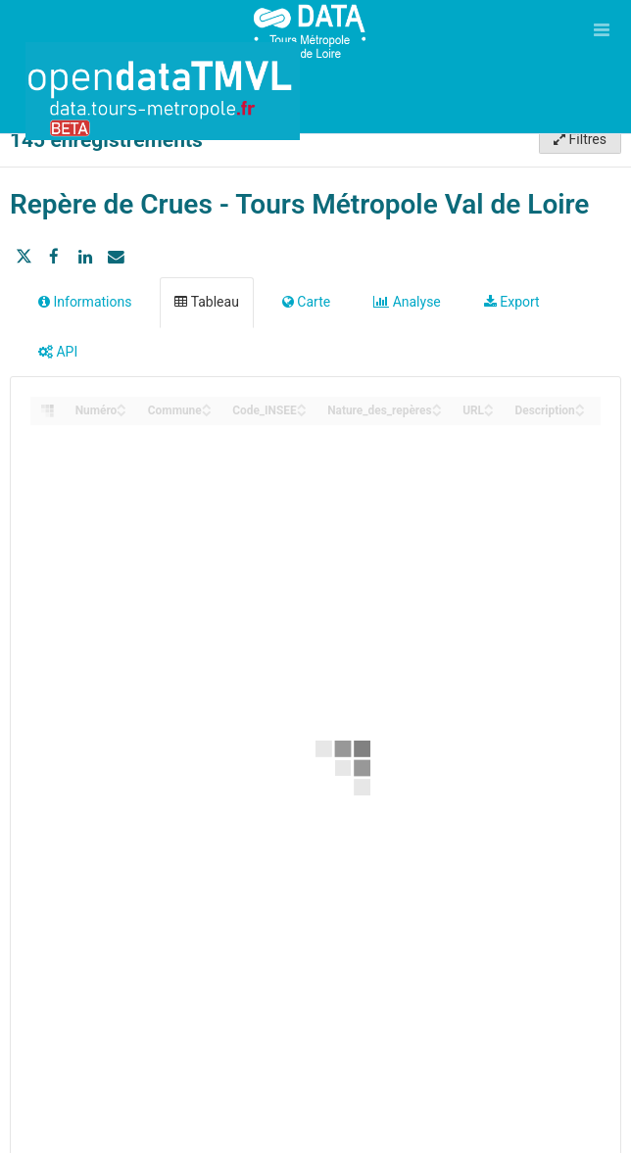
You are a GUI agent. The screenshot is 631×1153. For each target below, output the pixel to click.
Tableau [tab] (206, 302)
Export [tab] (512, 302)
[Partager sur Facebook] (54, 256)
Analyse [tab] (407, 302)
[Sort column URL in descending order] (489, 411)
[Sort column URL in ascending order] (489, 405)
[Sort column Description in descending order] (580, 411)
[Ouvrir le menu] (601, 29)
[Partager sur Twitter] (23, 256)
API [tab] (57, 352)
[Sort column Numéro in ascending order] (121, 405)
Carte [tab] (306, 302)
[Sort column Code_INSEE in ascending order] (302, 405)
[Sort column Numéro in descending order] (121, 411)
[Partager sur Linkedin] (85, 256)
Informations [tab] (84, 302)
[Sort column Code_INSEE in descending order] (302, 411)
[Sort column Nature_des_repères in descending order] (437, 411)
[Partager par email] (115, 256)
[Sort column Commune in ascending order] (207, 405)
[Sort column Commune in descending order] (207, 411)
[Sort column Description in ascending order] (580, 405)
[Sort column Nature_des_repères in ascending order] (437, 405)
